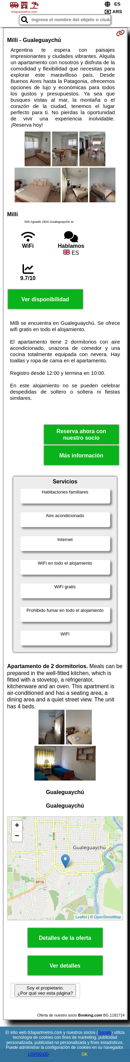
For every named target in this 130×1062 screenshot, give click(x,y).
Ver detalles (65, 966)
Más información (81, 455)
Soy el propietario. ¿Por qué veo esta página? (45, 990)
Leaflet (81, 917)
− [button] (17, 836)
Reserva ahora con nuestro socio (81, 434)
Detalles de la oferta (65, 938)
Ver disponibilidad (45, 299)
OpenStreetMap (107, 917)
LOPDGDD (38, 1054)
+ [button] (17, 826)
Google (105, 1032)
